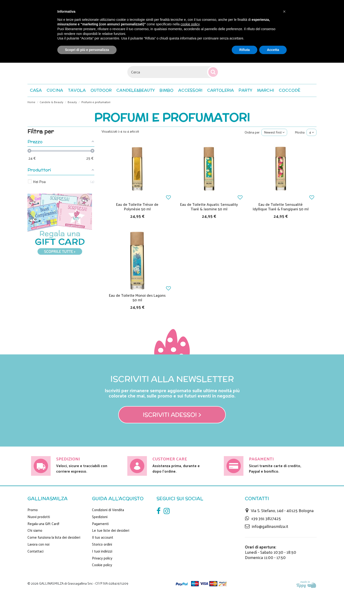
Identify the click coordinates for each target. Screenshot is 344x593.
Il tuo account (102, 537)
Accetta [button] (273, 50)
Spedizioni (100, 516)
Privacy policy (102, 558)
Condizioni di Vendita (108, 509)
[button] (289, 90)
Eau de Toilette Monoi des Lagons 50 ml (137, 297)
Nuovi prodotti (38, 516)
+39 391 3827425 (266, 518)
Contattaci (35, 551)
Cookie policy (102, 564)
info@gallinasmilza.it (270, 526)
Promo (32, 509)
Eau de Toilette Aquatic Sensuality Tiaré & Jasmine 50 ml (209, 206)
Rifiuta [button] (244, 50)
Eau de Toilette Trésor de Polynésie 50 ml (137, 206)
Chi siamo (34, 530)
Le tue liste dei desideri (110, 530)
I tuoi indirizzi (102, 551)
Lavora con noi (38, 544)
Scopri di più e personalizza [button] (87, 50)
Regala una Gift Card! (43, 523)
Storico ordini (102, 544)
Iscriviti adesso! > (172, 415)
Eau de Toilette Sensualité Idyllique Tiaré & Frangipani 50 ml (281, 206)
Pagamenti (100, 523)
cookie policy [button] (190, 24)
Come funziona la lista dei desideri (53, 537)
